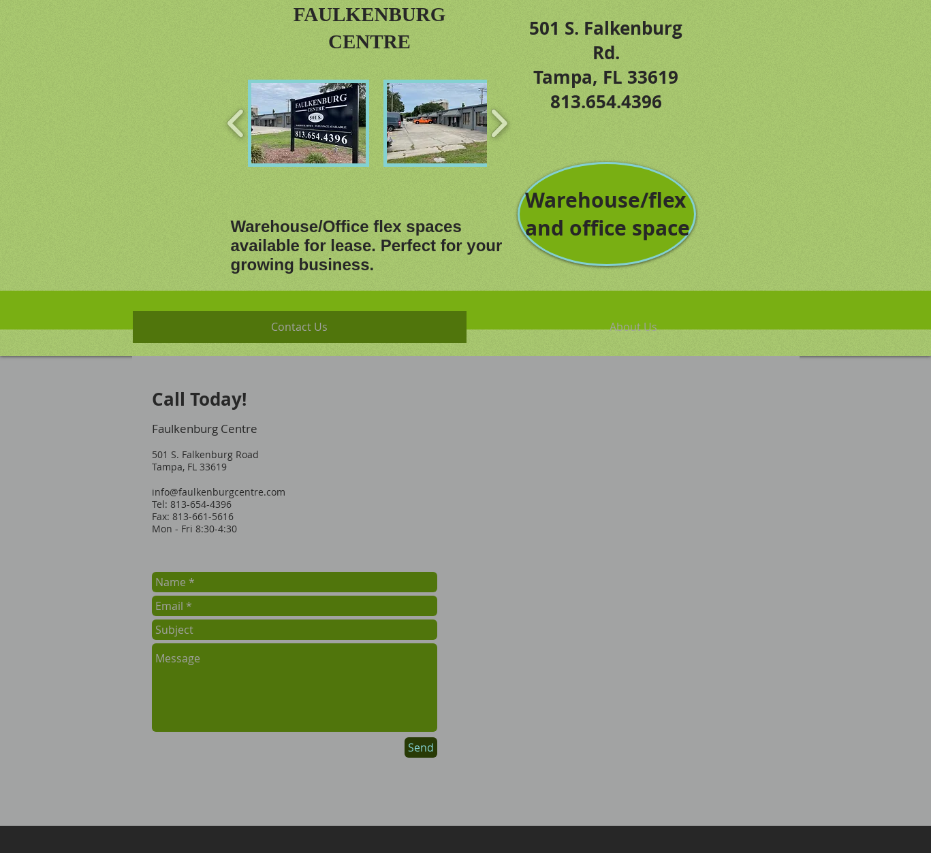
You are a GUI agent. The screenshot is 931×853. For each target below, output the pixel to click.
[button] (308, 123)
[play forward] (499, 123)
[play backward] (236, 123)
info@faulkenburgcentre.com (218, 491)
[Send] (421, 747)
